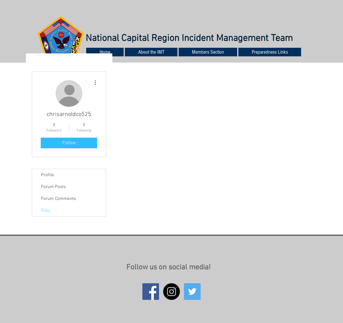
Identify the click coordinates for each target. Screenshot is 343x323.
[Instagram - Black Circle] (171, 291)
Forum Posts (53, 187)
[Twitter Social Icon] (192, 291)
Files (45, 210)
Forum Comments (58, 198)
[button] (269, 52)
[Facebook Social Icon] (150, 291)
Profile (47, 175)
